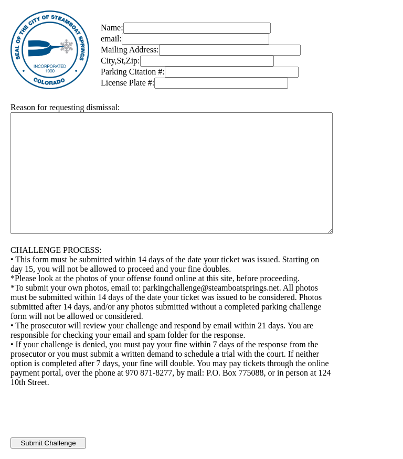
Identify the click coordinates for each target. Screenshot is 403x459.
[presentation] (90, 417)
